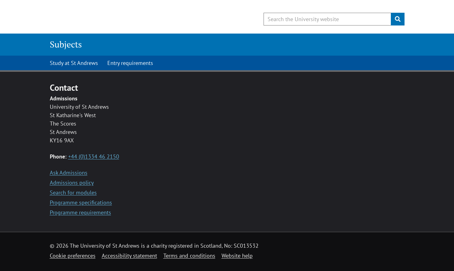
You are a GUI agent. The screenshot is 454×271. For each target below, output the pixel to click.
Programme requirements (80, 212)
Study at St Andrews (74, 63)
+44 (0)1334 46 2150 (93, 156)
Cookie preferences (73, 255)
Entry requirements (130, 63)
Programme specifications (81, 202)
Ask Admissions (68, 172)
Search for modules (73, 192)
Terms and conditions (189, 255)
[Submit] (398, 19)
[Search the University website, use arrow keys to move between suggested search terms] (327, 19)
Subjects (66, 44)
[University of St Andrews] (100, 17)
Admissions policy (72, 182)
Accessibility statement (129, 255)
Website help (237, 255)
